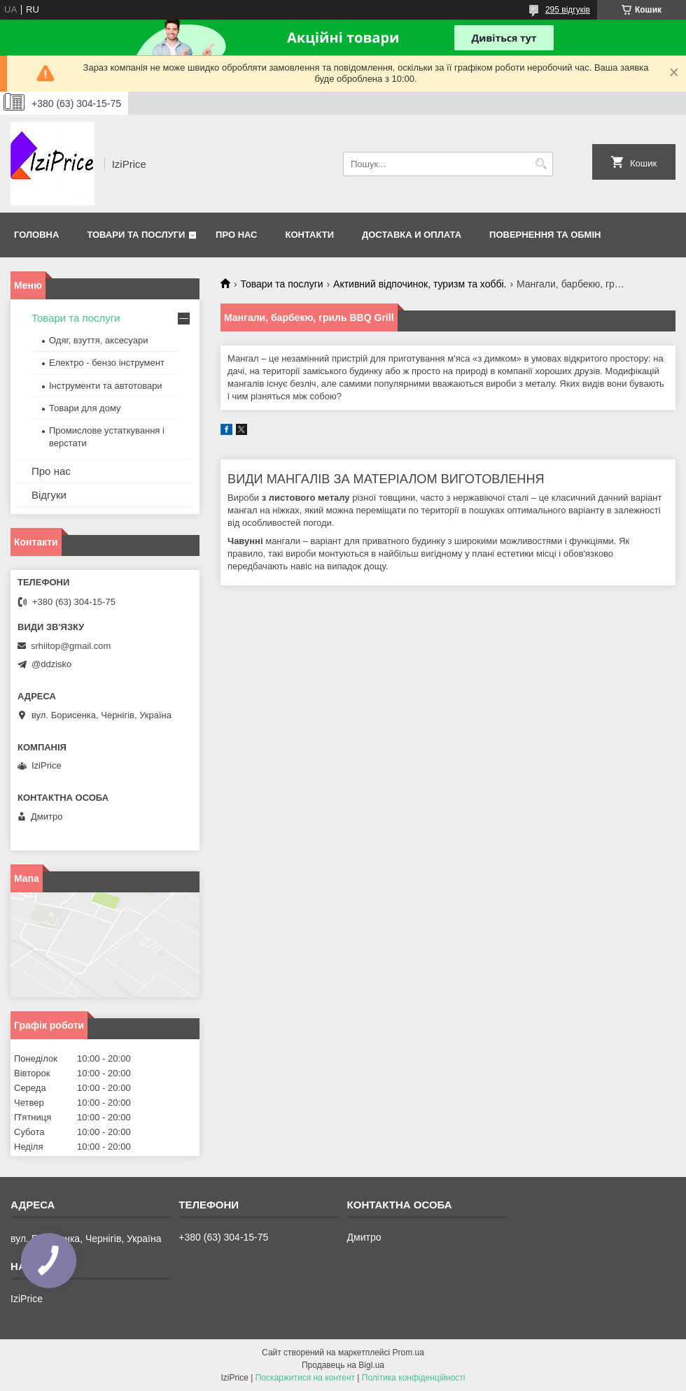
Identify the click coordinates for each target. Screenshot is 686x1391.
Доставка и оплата (411, 234)
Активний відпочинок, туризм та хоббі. (419, 284)
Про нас (236, 234)
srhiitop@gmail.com (71, 646)
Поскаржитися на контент (305, 1378)
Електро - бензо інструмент (106, 362)
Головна (36, 234)
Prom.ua (408, 1352)
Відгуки (48, 495)
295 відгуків (567, 10)
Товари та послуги (136, 234)
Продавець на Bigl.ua (343, 1365)
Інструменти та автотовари (105, 385)
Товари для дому (84, 408)
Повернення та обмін (545, 234)
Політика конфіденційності (413, 1378)
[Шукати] (540, 164)
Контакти (310, 234)
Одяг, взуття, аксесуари (98, 340)
